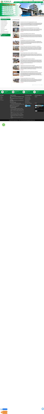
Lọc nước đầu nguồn (3, 25)
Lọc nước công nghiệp (4, 20)
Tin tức (37, 2)
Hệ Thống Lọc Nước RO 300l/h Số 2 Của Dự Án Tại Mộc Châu (27, 78)
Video (40, 2)
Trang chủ (15, 2)
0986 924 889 (30, 0)
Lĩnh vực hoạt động (32, 2)
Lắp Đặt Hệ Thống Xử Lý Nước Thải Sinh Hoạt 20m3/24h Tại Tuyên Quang (29, 71)
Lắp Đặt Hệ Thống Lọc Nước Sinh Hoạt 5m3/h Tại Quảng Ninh (27, 65)
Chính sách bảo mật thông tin (28, 103)
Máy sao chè (2, 30)
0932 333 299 (25, 0)
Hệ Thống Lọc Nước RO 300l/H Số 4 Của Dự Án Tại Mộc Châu (27, 33)
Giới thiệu (20, 2)
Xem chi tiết (22, 26)
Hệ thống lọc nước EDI (4, 24)
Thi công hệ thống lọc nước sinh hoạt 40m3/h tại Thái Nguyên (27, 40)
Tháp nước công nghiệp (4, 29)
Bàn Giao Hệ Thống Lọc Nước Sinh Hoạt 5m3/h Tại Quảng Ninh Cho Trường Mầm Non (30, 46)
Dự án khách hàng (25, 2)
